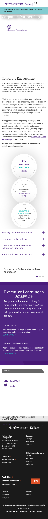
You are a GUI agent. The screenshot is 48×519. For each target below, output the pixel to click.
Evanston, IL (30, 441)
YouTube (29, 495)
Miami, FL (29, 444)
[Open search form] (36, 3)
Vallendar (29, 464)
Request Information (12, 481)
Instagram (5, 498)
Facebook (5, 495)
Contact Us (9, 424)
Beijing (28, 456)
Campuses (29, 436)
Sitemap (39, 511)
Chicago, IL (30, 439)
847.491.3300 (7, 449)
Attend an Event (10, 484)
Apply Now (7, 477)
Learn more (8, 335)
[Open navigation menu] (42, 3)
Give (36, 481)
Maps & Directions (9, 459)
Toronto (28, 461)
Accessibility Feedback (27, 511)
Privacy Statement (12, 511)
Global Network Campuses (35, 453)
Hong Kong (30, 458)
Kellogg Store (7, 462)
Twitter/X (29, 492)
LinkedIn (5, 492)
